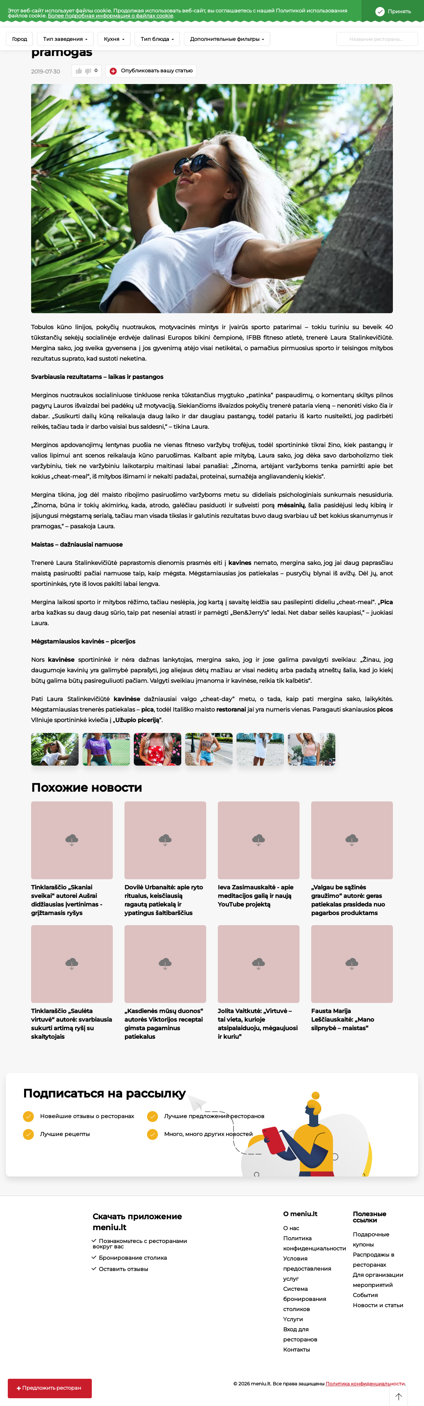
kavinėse (61, 659)
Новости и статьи (378, 1304)
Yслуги (293, 1318)
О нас (291, 1227)
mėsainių (291, 504)
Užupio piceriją (137, 719)
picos (385, 709)
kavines (239, 562)
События (365, 1294)
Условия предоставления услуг (307, 1268)
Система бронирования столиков (304, 1298)
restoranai (231, 709)
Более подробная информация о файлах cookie (110, 15)
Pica (386, 601)
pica (147, 709)
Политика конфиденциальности (365, 1383)
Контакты (296, 1349)
